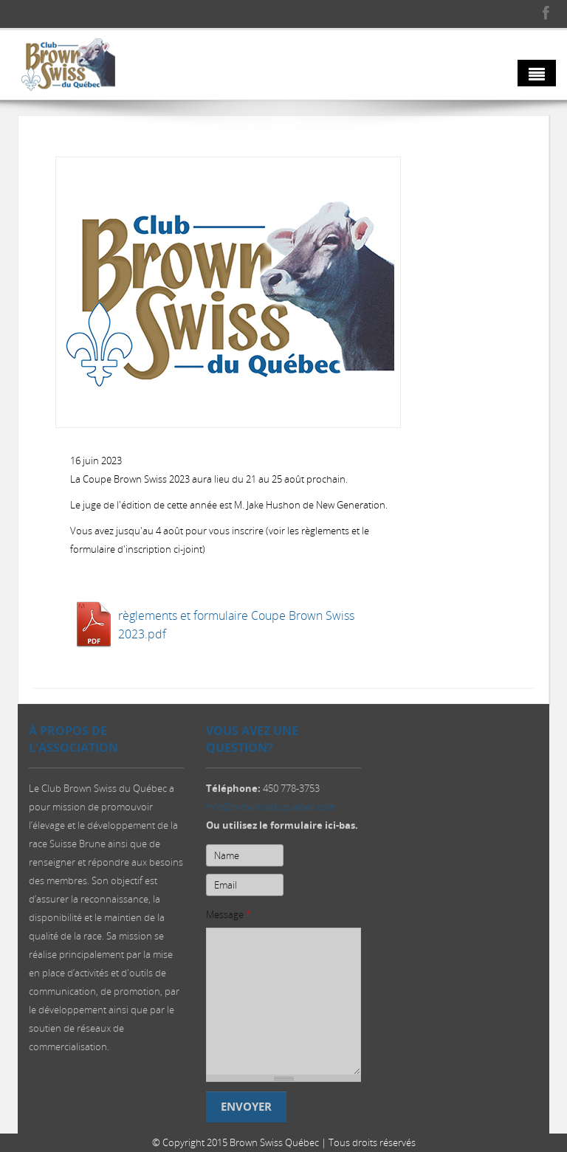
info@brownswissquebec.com (270, 808)
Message (228, 916)
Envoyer (246, 1109)
